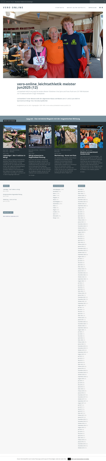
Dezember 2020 (82, 321)
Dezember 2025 (82, 199)
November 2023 (82, 250)
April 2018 (80, 386)
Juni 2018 (80, 382)
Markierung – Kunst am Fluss (65, 155)
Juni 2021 (80, 309)
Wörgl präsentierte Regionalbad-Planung (37, 156)
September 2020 (82, 327)
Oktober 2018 (81, 374)
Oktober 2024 (81, 228)
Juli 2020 (80, 332)
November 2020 (82, 323)
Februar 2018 (81, 391)
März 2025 (80, 218)
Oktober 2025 (81, 203)
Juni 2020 (80, 334)
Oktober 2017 (81, 399)
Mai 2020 (80, 336)
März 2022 (80, 291)
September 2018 (82, 376)
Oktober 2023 (81, 252)
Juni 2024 (80, 236)
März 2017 (80, 413)
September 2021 (82, 303)
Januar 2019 (81, 368)
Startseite (59, 7)
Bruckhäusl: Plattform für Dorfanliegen (24, 1)
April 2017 (80, 411)
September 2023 (82, 254)
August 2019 (81, 354)
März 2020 (80, 340)
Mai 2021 (80, 311)
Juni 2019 (80, 358)
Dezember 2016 (82, 419)
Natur (54, 205)
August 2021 (81, 305)
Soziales (55, 211)
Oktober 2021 (81, 301)
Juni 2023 (80, 260)
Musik (54, 199)
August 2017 (81, 403)
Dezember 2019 (82, 346)
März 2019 (80, 364)
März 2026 (80, 193)
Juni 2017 (80, 407)
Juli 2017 (80, 405)
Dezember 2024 (82, 224)
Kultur (5, 150)
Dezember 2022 (82, 273)
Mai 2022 (80, 287)
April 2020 (80, 338)
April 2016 (80, 435)
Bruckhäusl (55, 191)
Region (57, 151)
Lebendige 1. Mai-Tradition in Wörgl (14, 156)
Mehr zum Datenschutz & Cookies (80, 459)
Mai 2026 (80, 189)
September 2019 (82, 352)
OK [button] (69, 459)
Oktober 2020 (81, 325)
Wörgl (12, 151)
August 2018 (81, 378)
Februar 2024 (81, 244)
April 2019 (80, 362)
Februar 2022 (81, 293)
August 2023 (81, 256)
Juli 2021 (80, 307)
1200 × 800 (42, 105)
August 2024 (81, 232)
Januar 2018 (81, 393)
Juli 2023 (80, 258)
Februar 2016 (81, 439)
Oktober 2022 (81, 277)
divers (82, 150)
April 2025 (80, 216)
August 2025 (81, 207)
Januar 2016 (81, 441)
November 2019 (82, 348)
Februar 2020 (81, 342)
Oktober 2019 (81, 350)
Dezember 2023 (82, 248)
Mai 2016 (80, 433)
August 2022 (81, 281)
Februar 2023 (81, 268)
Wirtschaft (55, 216)
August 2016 (81, 427)
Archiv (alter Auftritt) (76, 7)
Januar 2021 (81, 319)
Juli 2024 (80, 234)
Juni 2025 (80, 211)
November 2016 (82, 421)
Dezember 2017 (82, 395)
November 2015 (82, 445)
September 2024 (82, 230)
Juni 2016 (80, 431)
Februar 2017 (81, 415)
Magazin (55, 197)
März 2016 (80, 437)
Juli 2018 (80, 380)
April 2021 (80, 313)
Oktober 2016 (81, 423)
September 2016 (82, 425)
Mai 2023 (80, 262)
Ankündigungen (56, 189)
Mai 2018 (80, 384)
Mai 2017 (80, 409)
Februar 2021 (81, 317)
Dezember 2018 (82, 370)
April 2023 (80, 264)
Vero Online (13, 7)
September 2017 (82, 401)
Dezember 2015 (82, 443)
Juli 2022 (80, 283)
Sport (54, 214)
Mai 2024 (80, 238)
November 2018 (82, 372)
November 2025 (82, 201)
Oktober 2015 (81, 448)
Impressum (92, 7)
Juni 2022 (80, 285)
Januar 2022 (81, 295)
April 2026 (80, 191)
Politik (5, 151)
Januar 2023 (81, 270)
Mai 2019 (80, 360)
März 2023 (80, 266)
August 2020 (81, 329)
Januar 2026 (81, 197)
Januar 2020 (81, 344)
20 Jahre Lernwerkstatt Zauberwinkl (89, 153)
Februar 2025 (81, 220)
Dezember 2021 (82, 297)
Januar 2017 (81, 417)
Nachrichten (14, 150)
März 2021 (80, 315)
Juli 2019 (80, 356)
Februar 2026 (81, 195)
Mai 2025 (80, 214)
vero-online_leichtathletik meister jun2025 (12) (59, 105)
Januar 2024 (81, 246)
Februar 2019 (81, 366)
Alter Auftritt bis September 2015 (10, 216)
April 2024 (80, 240)
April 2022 (80, 289)
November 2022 (82, 275)
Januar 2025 (81, 222)
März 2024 (80, 242)
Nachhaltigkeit (56, 201)
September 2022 (82, 279)
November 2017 (82, 397)
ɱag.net (29, 119)
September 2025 (82, 205)
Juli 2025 (80, 209)
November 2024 (82, 226)
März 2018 (80, 388)
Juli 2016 (80, 429)
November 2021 (82, 299)
